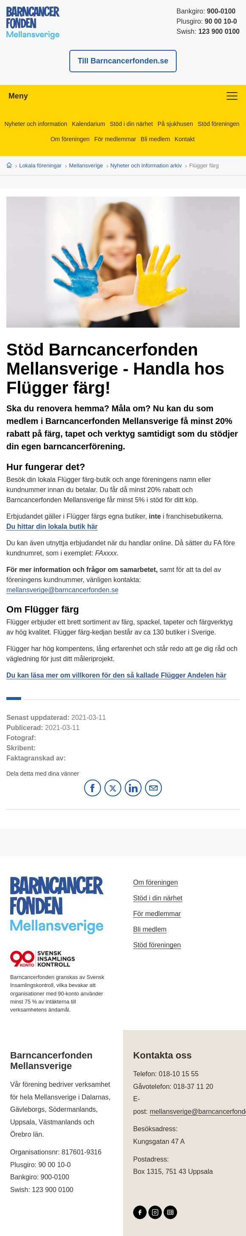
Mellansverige (86, 165)
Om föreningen (70, 139)
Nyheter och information (35, 123)
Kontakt (184, 139)
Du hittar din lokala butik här (52, 526)
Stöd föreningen (219, 123)
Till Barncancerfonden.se (123, 61)
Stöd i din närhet (131, 123)
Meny (123, 96)
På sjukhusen (175, 123)
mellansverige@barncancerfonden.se (62, 589)
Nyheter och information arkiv (146, 165)
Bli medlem (155, 139)
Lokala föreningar (40, 165)
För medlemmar (115, 139)
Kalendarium (88, 123)
